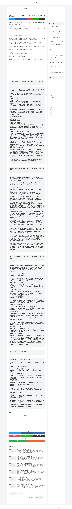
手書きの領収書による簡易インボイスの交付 (56, 63)
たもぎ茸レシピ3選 (52, 70)
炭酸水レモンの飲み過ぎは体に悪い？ (56, 29)
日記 (49, 80)
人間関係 (50, 114)
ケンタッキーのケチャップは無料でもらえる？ (56, 34)
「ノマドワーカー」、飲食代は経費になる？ (56, 67)
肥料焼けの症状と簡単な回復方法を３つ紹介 (56, 45)
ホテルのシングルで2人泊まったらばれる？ (56, 52)
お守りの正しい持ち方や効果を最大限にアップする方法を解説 (56, 56)
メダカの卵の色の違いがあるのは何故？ (56, 41)
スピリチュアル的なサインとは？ (55, 59)
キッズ (50, 102)
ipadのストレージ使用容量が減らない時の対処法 (56, 49)
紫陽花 (50, 85)
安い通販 (50, 109)
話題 (49, 100)
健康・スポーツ (51, 97)
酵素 (49, 104)
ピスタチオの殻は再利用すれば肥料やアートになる (56, 73)
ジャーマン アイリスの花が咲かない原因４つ (56, 38)
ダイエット (51, 95)
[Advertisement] (27, 11)
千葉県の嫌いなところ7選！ (54, 26)
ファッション (51, 107)
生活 (10, 412)
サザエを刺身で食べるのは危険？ (55, 31)
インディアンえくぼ (52, 87)
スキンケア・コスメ (52, 90)
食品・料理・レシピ (52, 83)
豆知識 (50, 112)
